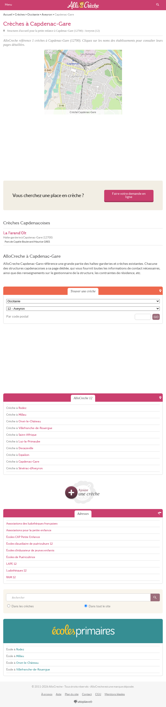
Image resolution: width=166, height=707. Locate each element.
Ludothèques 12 (16, 570)
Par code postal (17, 316)
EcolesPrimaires (83, 631)
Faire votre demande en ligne (129, 195)
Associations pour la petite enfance (28, 530)
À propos (46, 694)
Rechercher (158, 5)
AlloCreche (83, 5)
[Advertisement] (83, 146)
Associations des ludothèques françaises (31, 523)
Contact (87, 694)
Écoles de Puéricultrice (20, 557)
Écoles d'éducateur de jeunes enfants (30, 550)
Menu (8, 4)
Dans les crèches (20, 606)
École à (15, 649)
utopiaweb (83, 702)
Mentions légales (115, 694)
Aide (58, 694)
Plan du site (71, 694)
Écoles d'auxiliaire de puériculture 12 (29, 543)
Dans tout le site (97, 606)
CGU (98, 694)
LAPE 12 (11, 563)
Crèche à (16, 408)
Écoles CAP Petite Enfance (23, 537)
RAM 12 (11, 577)
